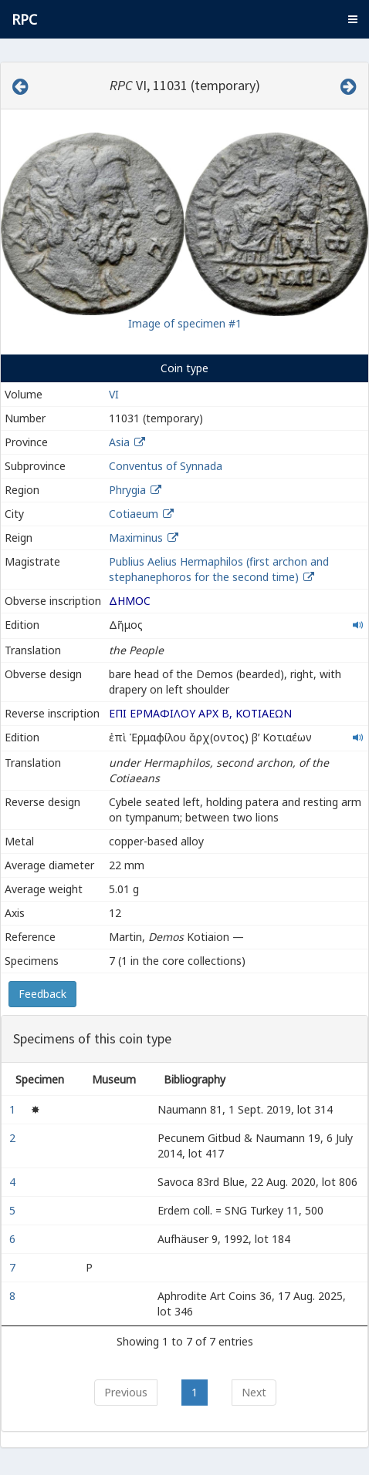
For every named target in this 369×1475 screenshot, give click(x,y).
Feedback (42, 993)
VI (114, 394)
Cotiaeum (133, 513)
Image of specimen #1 (185, 323)
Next (254, 1392)
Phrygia (127, 489)
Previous (125, 1392)
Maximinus (136, 537)
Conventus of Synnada (165, 466)
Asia (119, 442)
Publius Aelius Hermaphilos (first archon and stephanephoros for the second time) (219, 569)
